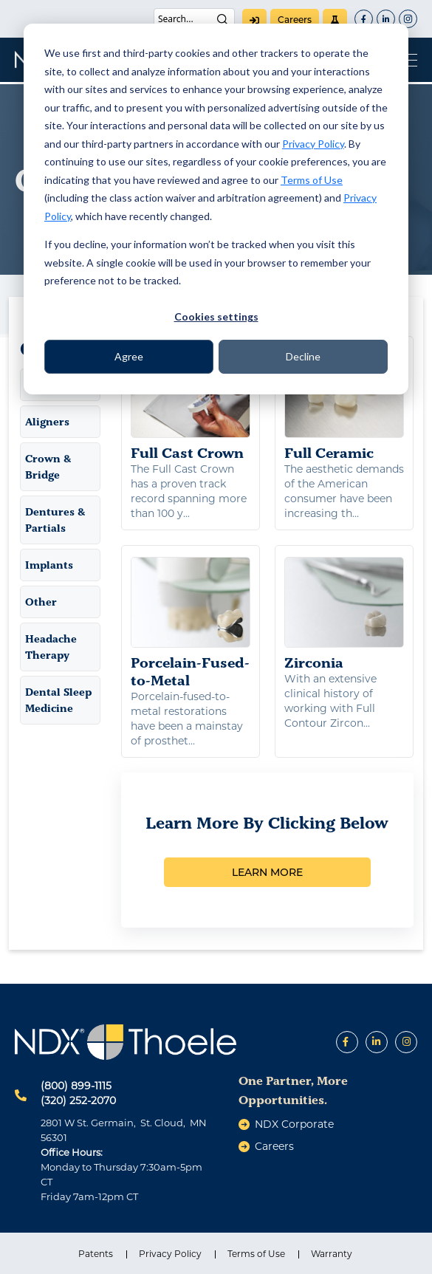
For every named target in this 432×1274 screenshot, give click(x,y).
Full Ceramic (344, 405)
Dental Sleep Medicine (58, 700)
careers (295, 19)
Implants (49, 565)
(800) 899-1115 (76, 1085)
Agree (128, 356)
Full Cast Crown (190, 405)
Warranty (331, 1253)
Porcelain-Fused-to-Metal (190, 622)
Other (41, 602)
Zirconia (344, 614)
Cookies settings (216, 316)
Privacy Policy (313, 143)
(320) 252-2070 (78, 1100)
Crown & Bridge (48, 467)
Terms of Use (312, 180)
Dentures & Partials (55, 520)
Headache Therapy (51, 647)
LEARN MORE (267, 872)
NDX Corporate (294, 1124)
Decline (303, 356)
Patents (95, 1253)
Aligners (47, 421)
